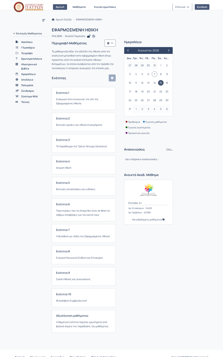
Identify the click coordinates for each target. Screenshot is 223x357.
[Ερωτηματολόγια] (30, 59)
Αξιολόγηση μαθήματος (73, 308)
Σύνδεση (202, 7)
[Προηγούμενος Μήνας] (163, 51)
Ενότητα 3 (63, 132)
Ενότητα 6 (64, 196)
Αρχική (60, 7)
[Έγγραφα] (30, 53)
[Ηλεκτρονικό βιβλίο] (30, 66)
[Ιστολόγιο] (30, 79)
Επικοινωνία (37, 350)
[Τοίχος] (30, 102)
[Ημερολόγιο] (30, 74)
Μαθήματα (79, 7)
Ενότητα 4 (64, 153)
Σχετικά (20, 350)
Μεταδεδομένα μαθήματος (181, 220)
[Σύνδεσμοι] (30, 91)
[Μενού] (43, 20)
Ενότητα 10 (64, 286)
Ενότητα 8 (64, 243)
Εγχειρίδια (57, 350)
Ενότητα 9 (64, 265)
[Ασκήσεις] (30, 42)
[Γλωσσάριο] (30, 47)
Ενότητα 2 (64, 110)
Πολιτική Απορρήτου (104, 350)
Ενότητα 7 (63, 222)
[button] (182, 7)
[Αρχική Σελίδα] (28, 7)
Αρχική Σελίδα (62, 20)
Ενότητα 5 (63, 175)
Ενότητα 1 (63, 89)
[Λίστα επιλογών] (143, 43)
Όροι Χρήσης (78, 350)
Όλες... (203, 150)
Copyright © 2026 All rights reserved (190, 350)
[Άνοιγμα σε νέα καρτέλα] (94, 37)
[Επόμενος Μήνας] (201, 51)
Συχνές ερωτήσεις (105, 7)
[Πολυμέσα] (30, 85)
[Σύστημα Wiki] (30, 96)
